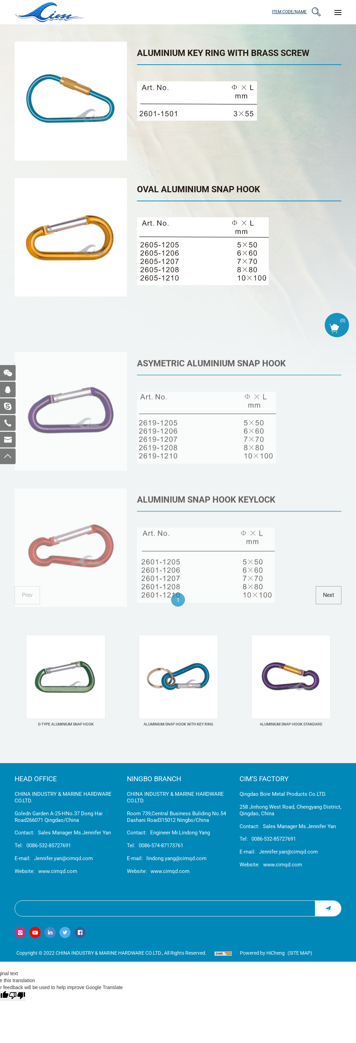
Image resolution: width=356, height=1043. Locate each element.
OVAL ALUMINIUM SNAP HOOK (198, 189)
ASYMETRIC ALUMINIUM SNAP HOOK (211, 404)
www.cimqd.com (57, 871)
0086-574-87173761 (161, 845)
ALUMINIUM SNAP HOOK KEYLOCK (206, 540)
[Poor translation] (17, 996)
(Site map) (300, 953)
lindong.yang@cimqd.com (176, 858)
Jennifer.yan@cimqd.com (63, 858)
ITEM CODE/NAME (289, 11)
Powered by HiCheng (262, 953)
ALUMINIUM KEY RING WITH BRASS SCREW (223, 53)
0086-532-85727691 (48, 845)
